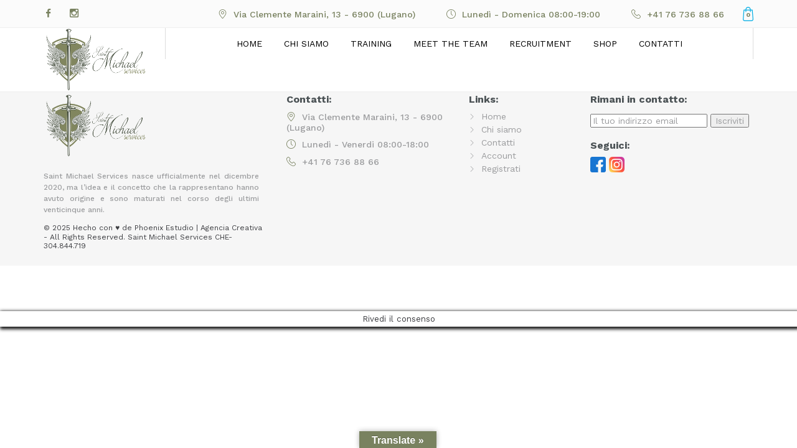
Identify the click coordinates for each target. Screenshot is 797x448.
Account (498, 156)
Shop (605, 44)
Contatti (660, 44)
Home (249, 44)
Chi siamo (306, 44)
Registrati (501, 169)
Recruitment (540, 44)
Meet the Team (450, 44)
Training (371, 44)
